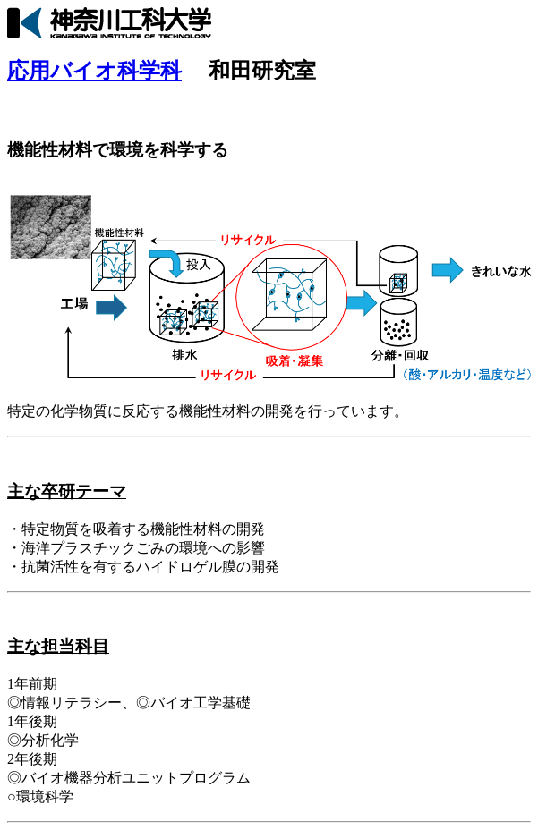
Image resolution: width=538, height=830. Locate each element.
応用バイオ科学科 (94, 70)
